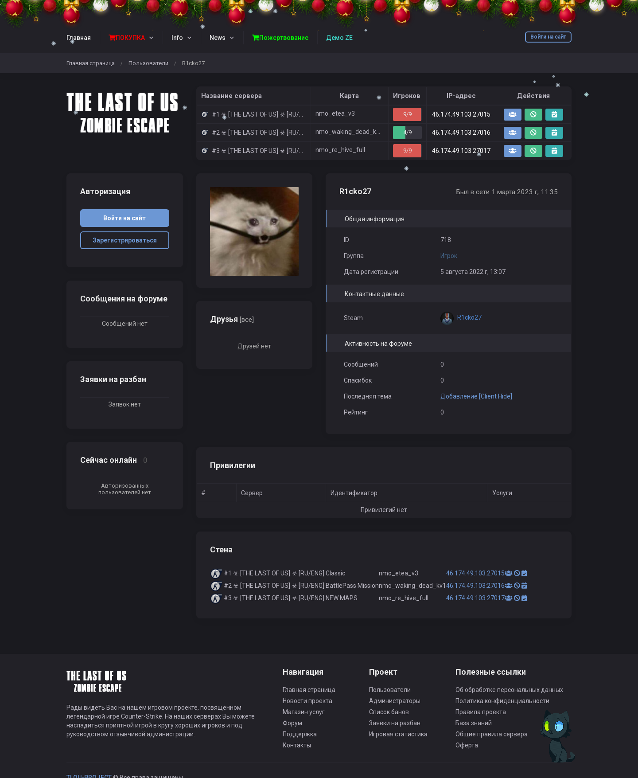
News (218, 37)
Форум (292, 723)
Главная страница (90, 63)
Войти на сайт (548, 37)
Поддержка (300, 734)
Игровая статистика (398, 734)
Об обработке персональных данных (509, 689)
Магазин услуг (304, 711)
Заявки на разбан (394, 723)
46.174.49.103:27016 (461, 132)
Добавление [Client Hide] (476, 396)
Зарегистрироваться (125, 240)
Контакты (297, 745)
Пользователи (148, 63)
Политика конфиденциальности (502, 700)
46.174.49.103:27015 (461, 114)
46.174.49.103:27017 (461, 150)
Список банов (389, 711)
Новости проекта (307, 700)
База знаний (473, 723)
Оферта (466, 745)
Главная (78, 37)
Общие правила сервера (491, 734)
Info (177, 37)
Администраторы (394, 700)
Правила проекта (480, 711)
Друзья (232, 319)
